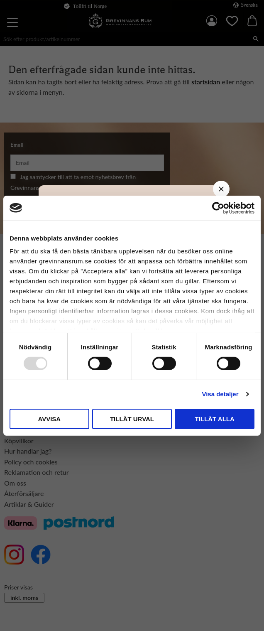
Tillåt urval (132, 418)
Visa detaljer (220, 394)
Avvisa (49, 418)
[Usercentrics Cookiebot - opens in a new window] (218, 207)
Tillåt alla (215, 418)
